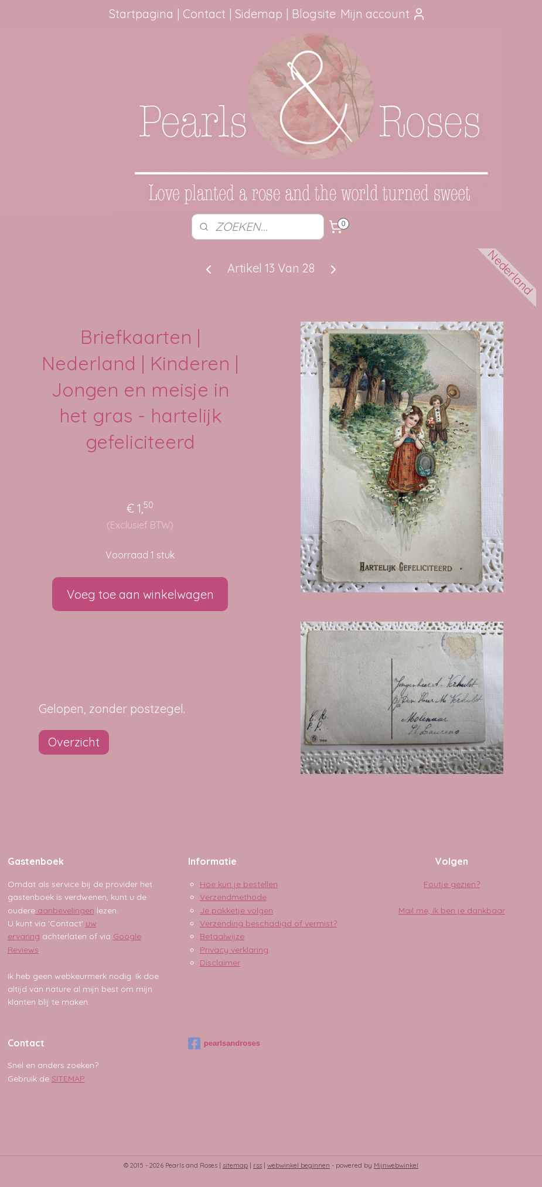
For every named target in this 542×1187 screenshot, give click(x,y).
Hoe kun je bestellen (239, 884)
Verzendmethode (233, 897)
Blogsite (314, 13)
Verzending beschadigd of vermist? (268, 923)
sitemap (235, 1165)
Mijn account (383, 13)
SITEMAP (68, 1078)
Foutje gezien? (452, 884)
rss (257, 1165)
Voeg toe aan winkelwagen (140, 594)
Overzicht (74, 742)
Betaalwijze (222, 936)
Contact (204, 13)
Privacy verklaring (234, 949)
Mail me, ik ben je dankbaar (451, 910)
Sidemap (258, 13)
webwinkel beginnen (298, 1165)
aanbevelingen (64, 910)
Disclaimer (220, 962)
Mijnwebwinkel (396, 1165)
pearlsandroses (224, 1043)
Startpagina (141, 13)
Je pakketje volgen (236, 910)
